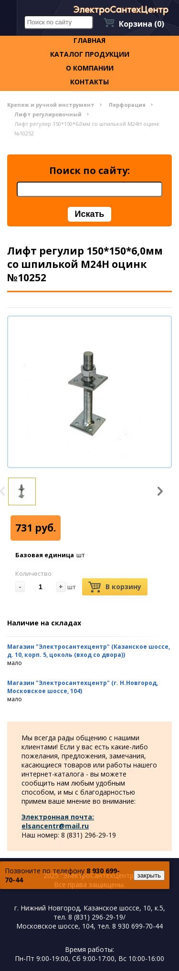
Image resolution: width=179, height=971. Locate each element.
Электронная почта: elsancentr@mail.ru (57, 821)
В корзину (114, 587)
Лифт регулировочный (48, 114)
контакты (89, 81)
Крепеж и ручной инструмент (51, 104)
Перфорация (127, 104)
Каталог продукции (89, 54)
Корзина (141, 24)
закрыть (149, 875)
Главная (89, 40)
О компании (90, 67)
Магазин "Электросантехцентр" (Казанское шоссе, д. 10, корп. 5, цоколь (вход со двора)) (88, 651)
